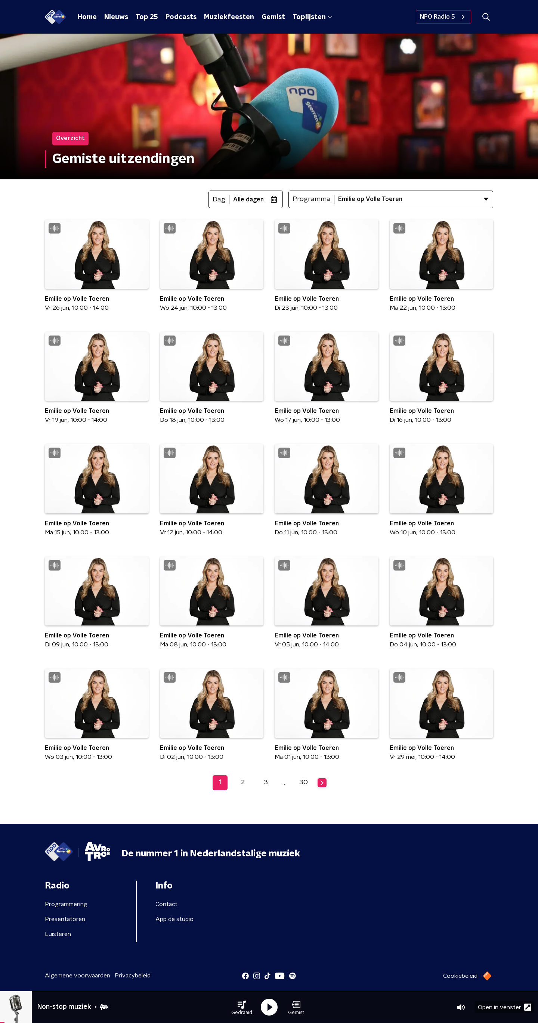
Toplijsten (312, 17)
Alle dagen (248, 200)
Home (87, 17)
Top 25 (147, 17)
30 (303, 782)
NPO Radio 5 (443, 17)
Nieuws (116, 17)
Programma (311, 199)
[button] (242, 1007)
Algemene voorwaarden (77, 976)
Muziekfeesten (229, 17)
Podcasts (181, 17)
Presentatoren (65, 919)
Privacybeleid (133, 976)
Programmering (66, 904)
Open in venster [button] (504, 1007)
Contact (166, 904)
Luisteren (58, 934)
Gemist (273, 17)
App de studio (174, 919)
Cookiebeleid (460, 976)
